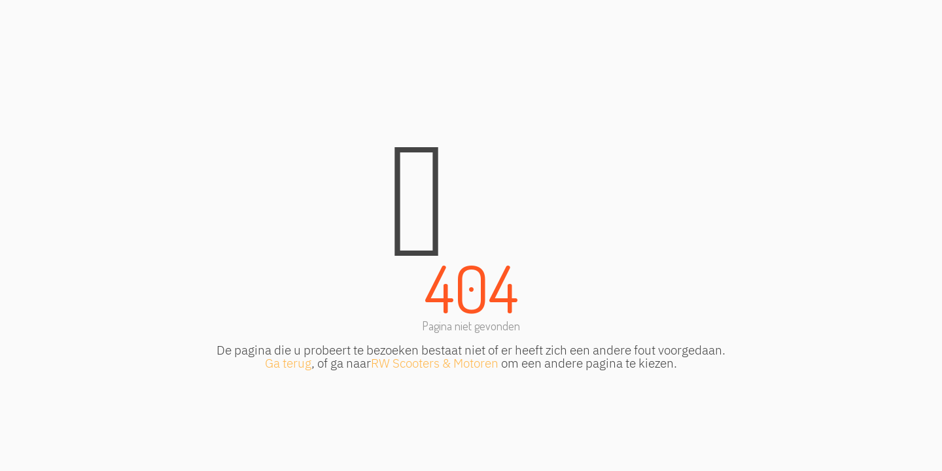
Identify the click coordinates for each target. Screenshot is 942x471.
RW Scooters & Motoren (434, 363)
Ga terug (288, 363)
